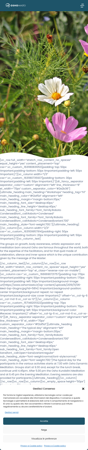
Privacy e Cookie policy (31, 445)
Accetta (44, 421)
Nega (44, 429)
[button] (83, 388)
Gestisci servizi (11, 412)
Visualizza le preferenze (44, 438)
